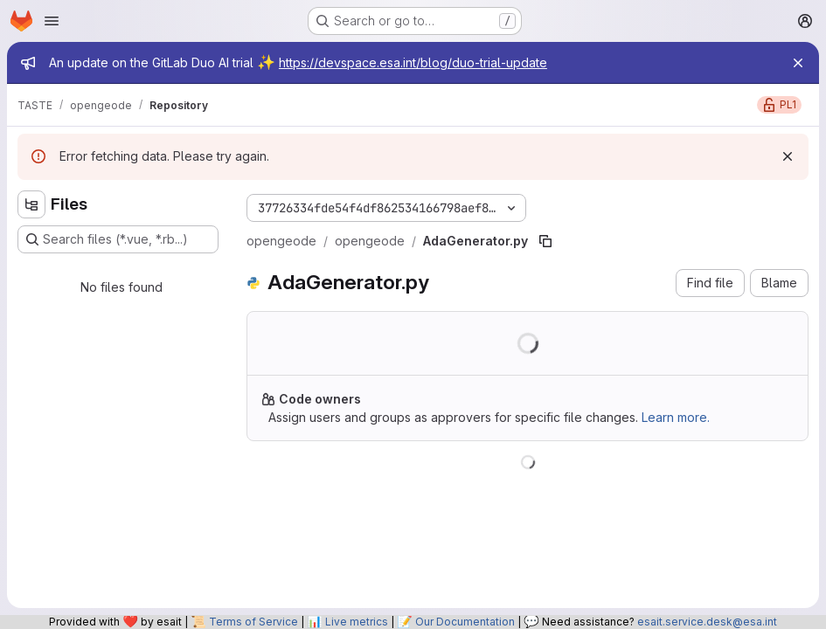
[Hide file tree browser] (31, 204)
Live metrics (356, 621)
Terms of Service (253, 621)
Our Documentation (465, 621)
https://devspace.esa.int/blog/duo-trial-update (413, 62)
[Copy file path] (545, 241)
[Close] (798, 62)
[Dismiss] (787, 156)
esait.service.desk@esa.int (707, 621)
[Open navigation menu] (52, 21)
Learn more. (676, 417)
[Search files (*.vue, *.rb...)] (118, 239)
